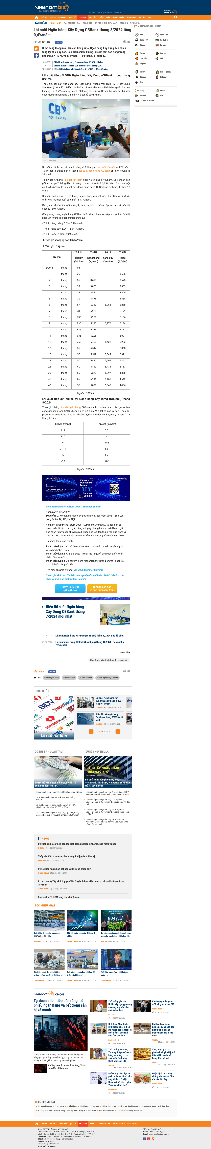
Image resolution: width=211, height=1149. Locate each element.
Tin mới (44, 838)
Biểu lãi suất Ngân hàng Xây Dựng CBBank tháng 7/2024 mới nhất (65, 611)
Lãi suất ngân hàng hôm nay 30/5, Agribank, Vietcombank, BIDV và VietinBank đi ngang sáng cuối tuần (107, 812)
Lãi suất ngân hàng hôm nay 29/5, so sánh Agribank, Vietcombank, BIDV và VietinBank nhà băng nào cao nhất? (107, 821)
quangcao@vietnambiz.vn (158, 1134)
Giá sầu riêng (59, 1111)
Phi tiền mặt (110, 23)
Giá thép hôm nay (45, 1111)
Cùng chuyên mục (97, 751)
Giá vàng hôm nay (45, 1106)
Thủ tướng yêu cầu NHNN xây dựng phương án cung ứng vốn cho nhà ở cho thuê (120, 1006)
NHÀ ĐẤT (92, 17)
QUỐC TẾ (72, 17)
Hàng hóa (42, 861)
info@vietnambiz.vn (51, 1144)
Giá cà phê (118, 1106)
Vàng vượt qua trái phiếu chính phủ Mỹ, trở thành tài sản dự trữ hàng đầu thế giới (163, 1054)
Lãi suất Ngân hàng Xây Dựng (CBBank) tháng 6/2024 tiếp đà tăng (89, 635)
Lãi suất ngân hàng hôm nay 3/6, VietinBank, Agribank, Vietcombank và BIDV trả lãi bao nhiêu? (108, 782)
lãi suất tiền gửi (106, 167)
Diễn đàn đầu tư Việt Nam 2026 (129, 1111)
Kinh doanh (112, 1090)
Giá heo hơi (106, 1106)
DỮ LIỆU (142, 17)
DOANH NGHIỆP (118, 17)
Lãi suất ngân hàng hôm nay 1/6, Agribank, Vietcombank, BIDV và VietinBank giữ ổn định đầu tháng (108, 802)
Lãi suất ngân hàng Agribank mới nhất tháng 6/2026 (55, 798)
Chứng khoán (43, 873)
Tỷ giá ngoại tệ (60, 1106)
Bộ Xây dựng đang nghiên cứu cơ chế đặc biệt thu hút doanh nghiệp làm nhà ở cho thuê (163, 1030)
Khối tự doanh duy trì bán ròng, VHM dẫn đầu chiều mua (67, 1067)
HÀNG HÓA (62, 17)
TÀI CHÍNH (82, 17)
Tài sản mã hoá (72, 23)
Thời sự (41, 848)
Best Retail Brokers (106, 1111)
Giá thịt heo (72, 1111)
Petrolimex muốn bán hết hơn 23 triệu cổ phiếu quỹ (64, 869)
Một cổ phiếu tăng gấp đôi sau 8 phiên (81, 935)
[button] (91, 731)
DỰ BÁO (53, 17)
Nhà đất (111, 1015)
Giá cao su (92, 1111)
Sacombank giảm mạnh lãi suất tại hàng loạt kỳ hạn (59, 792)
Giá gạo (82, 1111)
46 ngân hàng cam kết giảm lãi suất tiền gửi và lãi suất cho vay (108, 701)
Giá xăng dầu (163, 1106)
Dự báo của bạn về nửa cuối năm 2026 (102, 589)
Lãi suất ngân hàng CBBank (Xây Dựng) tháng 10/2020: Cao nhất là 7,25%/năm (89, 644)
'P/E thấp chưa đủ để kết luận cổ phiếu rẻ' (114, 974)
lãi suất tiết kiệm (73, 180)
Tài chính (41, 23)
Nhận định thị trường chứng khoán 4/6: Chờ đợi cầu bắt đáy (163, 1076)
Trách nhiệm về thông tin (47, 1146)
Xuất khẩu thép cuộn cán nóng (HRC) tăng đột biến (47, 935)
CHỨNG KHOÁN (104, 17)
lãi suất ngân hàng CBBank (94, 170)
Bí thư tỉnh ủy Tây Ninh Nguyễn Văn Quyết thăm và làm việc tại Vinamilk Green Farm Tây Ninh (81, 883)
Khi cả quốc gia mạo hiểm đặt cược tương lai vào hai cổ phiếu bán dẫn (116, 935)
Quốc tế (104, 942)
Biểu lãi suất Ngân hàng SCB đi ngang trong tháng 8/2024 (79, 65)
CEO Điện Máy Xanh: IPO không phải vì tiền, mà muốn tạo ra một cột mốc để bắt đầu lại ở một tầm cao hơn (120, 1030)
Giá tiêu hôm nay (131, 1106)
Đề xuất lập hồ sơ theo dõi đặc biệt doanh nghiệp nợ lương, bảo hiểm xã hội (77, 843)
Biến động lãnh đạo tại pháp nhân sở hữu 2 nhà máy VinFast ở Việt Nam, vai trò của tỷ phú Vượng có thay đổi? (120, 1079)
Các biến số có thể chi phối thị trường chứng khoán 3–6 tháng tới (48, 974)
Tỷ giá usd (73, 1106)
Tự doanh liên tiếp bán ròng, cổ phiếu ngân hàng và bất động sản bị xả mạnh (60, 1005)
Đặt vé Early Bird (70, 589)
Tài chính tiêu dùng (130, 23)
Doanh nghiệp (43, 889)
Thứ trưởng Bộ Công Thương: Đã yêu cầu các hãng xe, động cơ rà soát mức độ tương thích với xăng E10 (120, 1055)
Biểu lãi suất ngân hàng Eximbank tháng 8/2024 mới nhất (78, 62)
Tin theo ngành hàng (148, 26)
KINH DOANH (132, 17)
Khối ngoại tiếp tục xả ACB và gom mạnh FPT (163, 1003)
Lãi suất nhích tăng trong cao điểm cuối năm (107, 716)
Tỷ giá (98, 23)
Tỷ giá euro (94, 1106)
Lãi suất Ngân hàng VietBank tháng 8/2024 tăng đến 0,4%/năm (81, 69)
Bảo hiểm (87, 23)
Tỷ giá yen (84, 1106)
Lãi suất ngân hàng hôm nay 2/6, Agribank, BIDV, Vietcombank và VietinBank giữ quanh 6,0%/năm (57, 814)
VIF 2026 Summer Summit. (88, 570)
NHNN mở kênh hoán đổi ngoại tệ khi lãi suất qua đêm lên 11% (55, 784)
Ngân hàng (55, 23)
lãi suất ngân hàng (70, 407)
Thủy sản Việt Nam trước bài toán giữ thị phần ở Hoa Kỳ (66, 856)
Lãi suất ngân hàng (54, 735)
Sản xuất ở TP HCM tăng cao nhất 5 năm (58, 897)
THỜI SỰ (44, 17)
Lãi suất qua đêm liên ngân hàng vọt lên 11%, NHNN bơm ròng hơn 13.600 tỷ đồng (56, 806)
